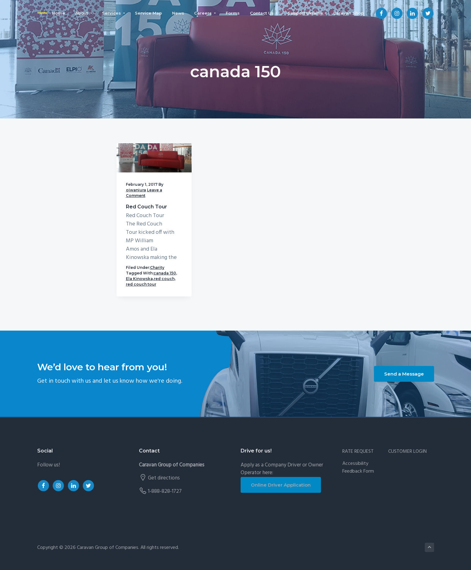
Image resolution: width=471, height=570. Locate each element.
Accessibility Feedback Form (358, 468)
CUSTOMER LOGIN (407, 452)
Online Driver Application (281, 485)
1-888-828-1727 (165, 491)
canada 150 (164, 273)
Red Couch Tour (146, 207)
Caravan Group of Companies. (108, 548)
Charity (157, 267)
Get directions (164, 478)
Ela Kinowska (139, 278)
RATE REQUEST (358, 452)
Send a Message (404, 374)
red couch (164, 278)
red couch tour (141, 284)
